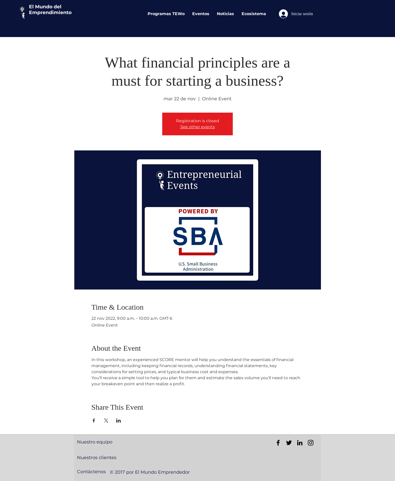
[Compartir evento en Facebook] (93, 421)
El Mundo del (45, 7)
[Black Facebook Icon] (278, 442)
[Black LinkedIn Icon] (300, 442)
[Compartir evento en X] (106, 421)
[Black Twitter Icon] (289, 442)
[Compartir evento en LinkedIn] (118, 421)
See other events (197, 126)
